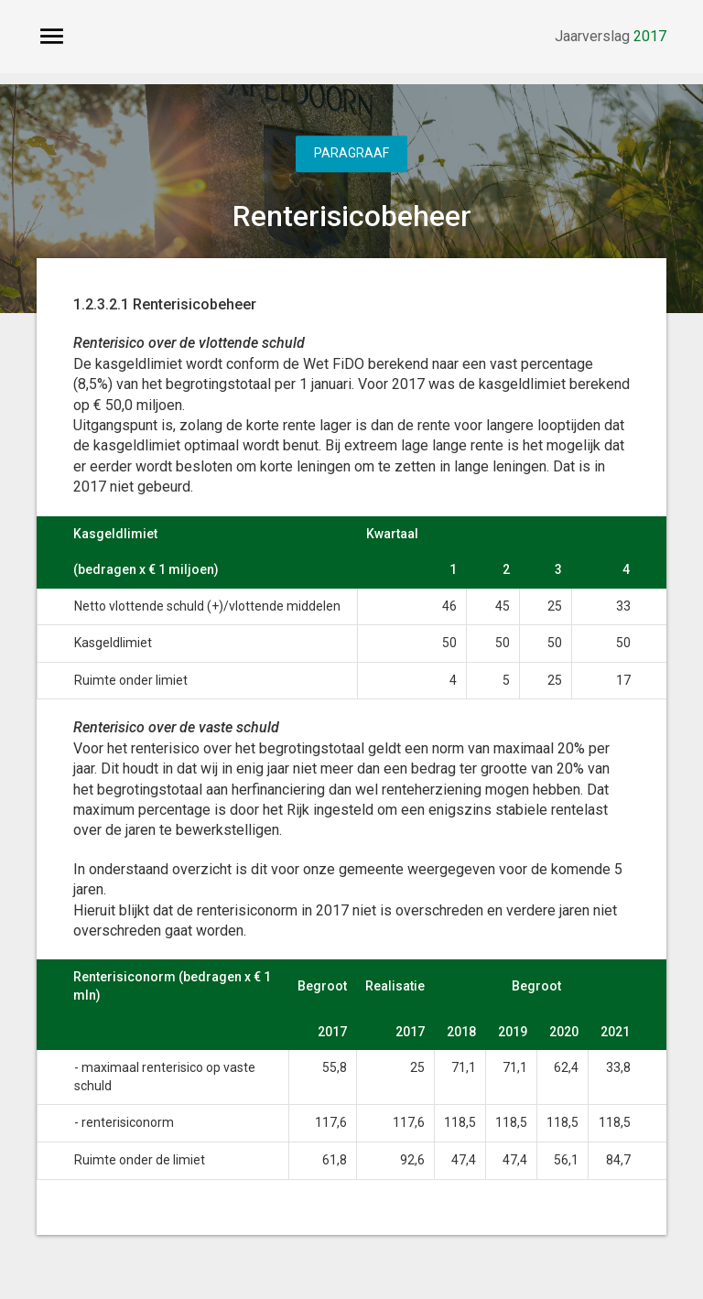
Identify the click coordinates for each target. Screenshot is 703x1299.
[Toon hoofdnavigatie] (52, 37)
